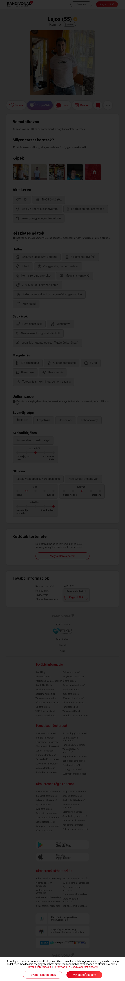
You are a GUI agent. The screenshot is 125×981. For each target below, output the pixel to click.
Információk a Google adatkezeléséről (76, 966)
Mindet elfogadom (84, 974)
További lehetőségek (42, 974)
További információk (39, 966)
